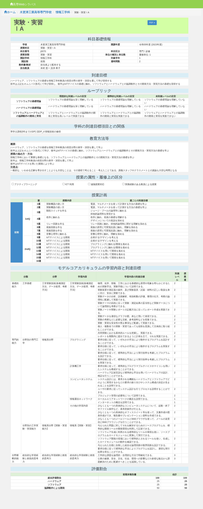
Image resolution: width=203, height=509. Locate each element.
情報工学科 (63, 12)
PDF (152, 23)
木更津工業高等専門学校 (36, 12)
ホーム (10, 12)
